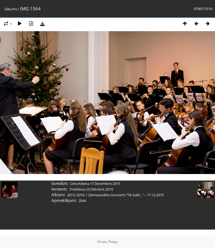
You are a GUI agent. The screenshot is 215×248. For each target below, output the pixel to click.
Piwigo (113, 241)
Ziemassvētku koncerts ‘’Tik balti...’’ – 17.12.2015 (126, 194)
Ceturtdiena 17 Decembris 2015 (95, 183)
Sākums (10, 9)
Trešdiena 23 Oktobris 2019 (91, 189)
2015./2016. (76, 194)
